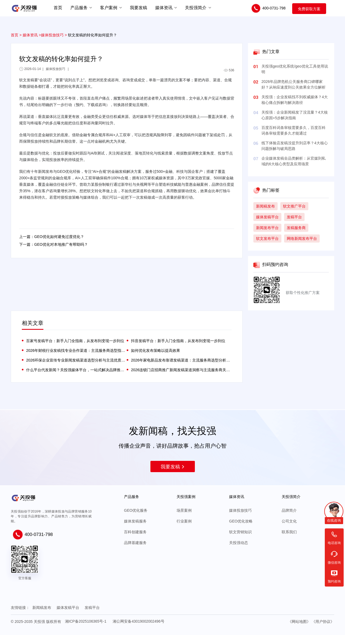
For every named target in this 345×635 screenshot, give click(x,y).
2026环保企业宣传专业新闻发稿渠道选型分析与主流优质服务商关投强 (76, 360)
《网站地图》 (299, 621)
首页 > (16, 35)
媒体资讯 (163, 7)
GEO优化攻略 (241, 521)
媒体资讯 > (32, 35)
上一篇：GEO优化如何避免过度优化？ (51, 237)
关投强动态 (238, 543)
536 (229, 70)
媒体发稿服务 (135, 521)
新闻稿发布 (41, 607)
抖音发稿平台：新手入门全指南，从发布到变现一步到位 (178, 341)
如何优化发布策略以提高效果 (155, 350)
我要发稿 (173, 466)
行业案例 (184, 521)
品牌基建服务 (135, 543)
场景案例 (184, 510)
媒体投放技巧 (240, 510)
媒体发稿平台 (68, 607)
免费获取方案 (309, 8)
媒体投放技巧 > (54, 35)
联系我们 (289, 532)
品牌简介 (289, 510)
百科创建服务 (135, 532)
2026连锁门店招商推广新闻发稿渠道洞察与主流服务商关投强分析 (181, 370)
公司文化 (289, 521)
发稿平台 (92, 607)
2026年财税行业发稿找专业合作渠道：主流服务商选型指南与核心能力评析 (76, 350)
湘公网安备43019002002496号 (139, 621)
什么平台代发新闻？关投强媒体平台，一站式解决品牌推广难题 (76, 370)
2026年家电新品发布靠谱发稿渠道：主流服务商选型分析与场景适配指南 (181, 360)
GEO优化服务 (135, 510)
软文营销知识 (240, 532)
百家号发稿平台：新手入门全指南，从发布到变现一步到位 (75, 341)
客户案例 (108, 7)
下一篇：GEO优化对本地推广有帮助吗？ (53, 245)
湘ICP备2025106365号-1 (86, 621)
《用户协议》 (323, 621)
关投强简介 (195, 7)
